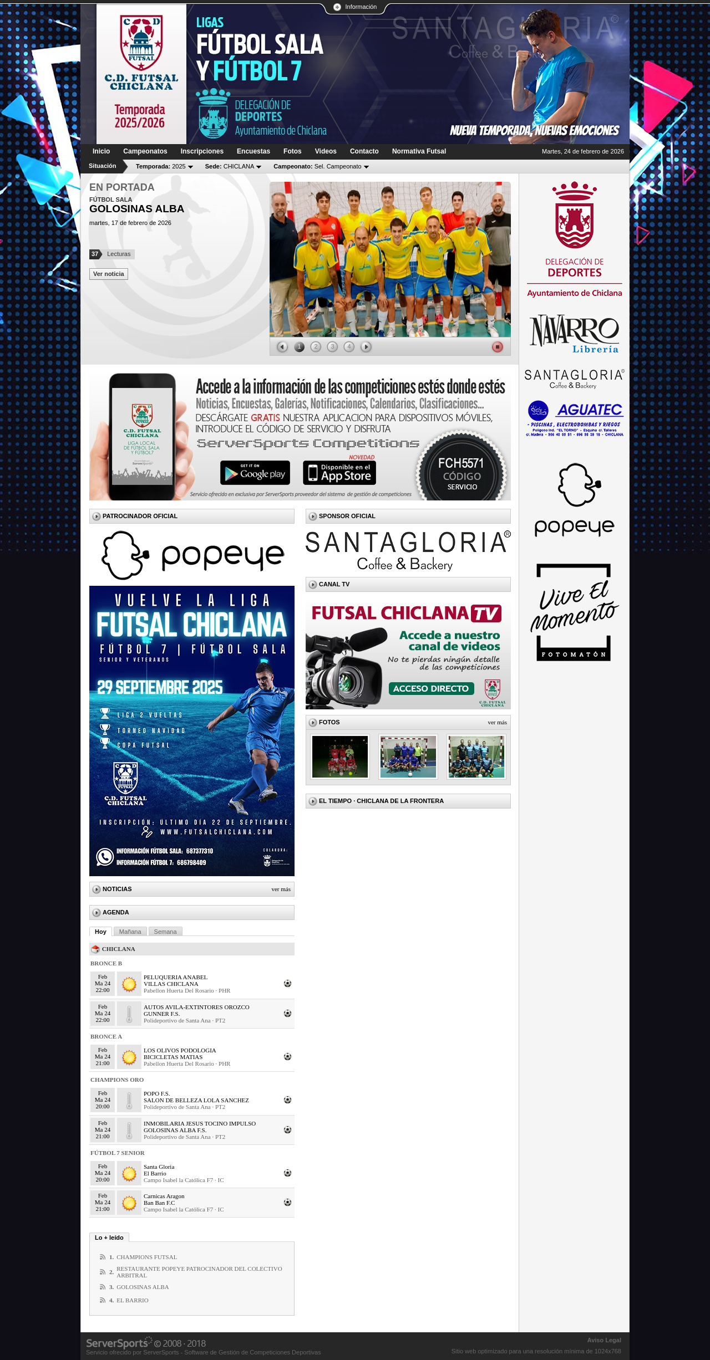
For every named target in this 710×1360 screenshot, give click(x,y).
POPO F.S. (157, 1093)
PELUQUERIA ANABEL (175, 977)
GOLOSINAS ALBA (142, 1287)
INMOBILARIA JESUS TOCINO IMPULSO (200, 1123)
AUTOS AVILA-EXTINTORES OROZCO (197, 1007)
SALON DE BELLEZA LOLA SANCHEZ (196, 1100)
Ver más (281, 889)
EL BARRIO (132, 1300)
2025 (161, 166)
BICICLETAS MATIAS (173, 1057)
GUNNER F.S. (162, 1013)
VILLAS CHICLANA (171, 983)
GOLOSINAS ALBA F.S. (175, 1130)
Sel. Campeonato (317, 166)
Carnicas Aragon (164, 1196)
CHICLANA (230, 166)
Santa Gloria (159, 1166)
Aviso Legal (604, 1340)
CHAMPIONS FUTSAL (146, 1257)
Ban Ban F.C (159, 1202)
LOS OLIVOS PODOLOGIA (180, 1050)
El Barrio (155, 1173)
